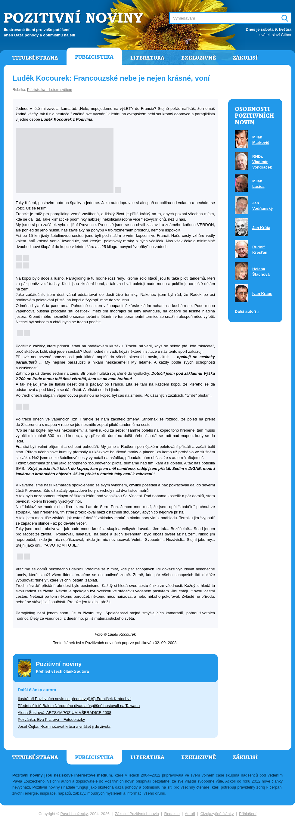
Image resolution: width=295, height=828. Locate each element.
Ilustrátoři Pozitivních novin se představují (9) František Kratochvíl (74, 698)
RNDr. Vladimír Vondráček (262, 161)
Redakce (172, 813)
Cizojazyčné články (217, 813)
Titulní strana (35, 58)
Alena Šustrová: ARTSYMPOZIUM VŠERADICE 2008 (64, 712)
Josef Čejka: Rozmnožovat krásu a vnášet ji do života (64, 726)
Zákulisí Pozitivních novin (137, 813)
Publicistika (94, 57)
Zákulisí (245, 58)
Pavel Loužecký (74, 813)
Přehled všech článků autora (62, 671)
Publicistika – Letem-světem (49, 90)
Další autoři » (247, 311)
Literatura (147, 58)
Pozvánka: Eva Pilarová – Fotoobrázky (51, 719)
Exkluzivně (198, 58)
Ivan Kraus (262, 293)
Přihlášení (247, 813)
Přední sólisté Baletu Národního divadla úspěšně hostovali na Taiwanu (79, 705)
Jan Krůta (261, 227)
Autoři (190, 813)
